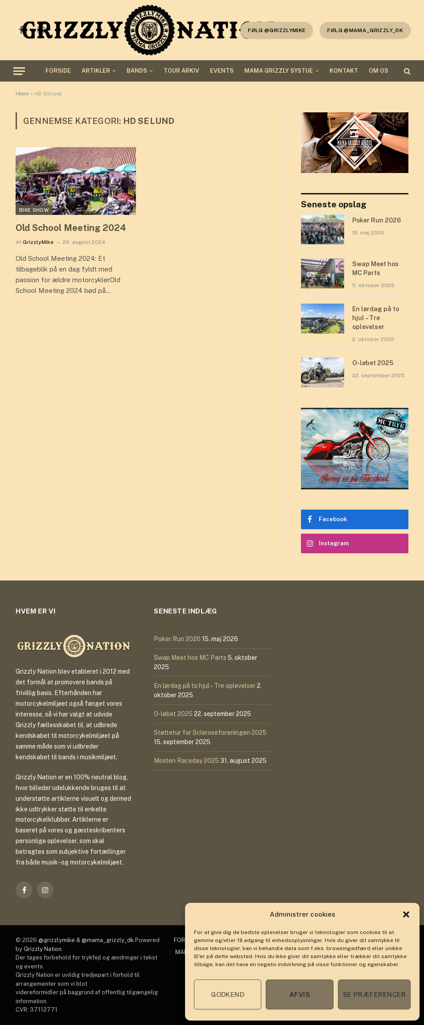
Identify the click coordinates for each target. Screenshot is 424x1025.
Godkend (227, 994)
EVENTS (222, 70)
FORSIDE (58, 70)
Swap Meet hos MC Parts (375, 268)
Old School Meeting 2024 (71, 227)
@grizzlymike (56, 940)
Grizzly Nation (43, 949)
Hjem (22, 94)
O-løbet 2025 (372, 362)
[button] (406, 914)
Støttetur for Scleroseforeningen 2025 (210, 732)
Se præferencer (374, 994)
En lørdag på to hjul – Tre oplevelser (375, 317)
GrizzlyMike (38, 242)
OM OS (378, 70)
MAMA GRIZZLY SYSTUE (278, 70)
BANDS (137, 70)
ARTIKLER (96, 70)
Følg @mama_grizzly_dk (365, 30)
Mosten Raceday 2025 (186, 760)
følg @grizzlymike (276, 30)
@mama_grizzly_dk (108, 940)
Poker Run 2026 (376, 220)
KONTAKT (343, 70)
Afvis (299, 994)
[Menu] (19, 71)
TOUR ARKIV (181, 70)
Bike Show (34, 210)
